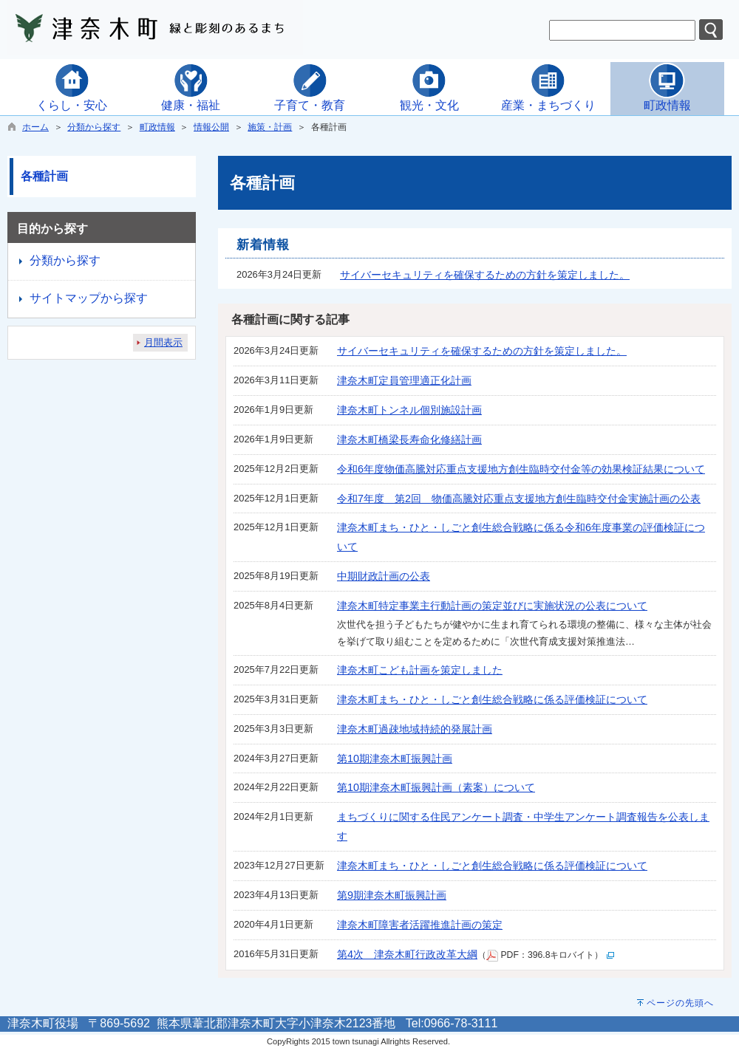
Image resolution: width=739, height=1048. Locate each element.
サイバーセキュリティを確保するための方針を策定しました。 (485, 275)
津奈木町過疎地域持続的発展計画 (414, 729)
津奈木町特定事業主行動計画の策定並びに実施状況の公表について (492, 606)
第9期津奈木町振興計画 (391, 895)
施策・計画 (270, 127)
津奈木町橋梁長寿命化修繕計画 (409, 439)
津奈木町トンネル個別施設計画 (409, 410)
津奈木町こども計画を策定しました (420, 670)
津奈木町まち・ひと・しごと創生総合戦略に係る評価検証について (492, 699)
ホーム (35, 127)
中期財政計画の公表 (383, 576)
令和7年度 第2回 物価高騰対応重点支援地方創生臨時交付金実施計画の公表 (519, 498)
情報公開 (211, 127)
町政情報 (157, 127)
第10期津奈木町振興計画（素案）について (436, 787)
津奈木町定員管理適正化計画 (404, 380)
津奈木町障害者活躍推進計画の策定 (420, 925)
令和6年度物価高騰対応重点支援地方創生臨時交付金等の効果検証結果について (521, 469)
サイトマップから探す (89, 298)
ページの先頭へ (680, 1003)
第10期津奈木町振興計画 (394, 758)
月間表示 (163, 342)
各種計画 (44, 176)
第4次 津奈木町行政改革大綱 (407, 954)
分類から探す (93, 127)
